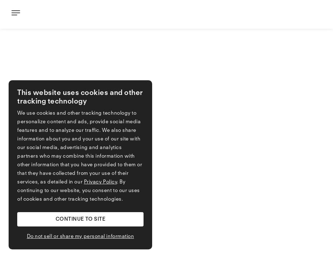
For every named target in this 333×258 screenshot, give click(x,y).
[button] (80, 219)
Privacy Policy (100, 182)
